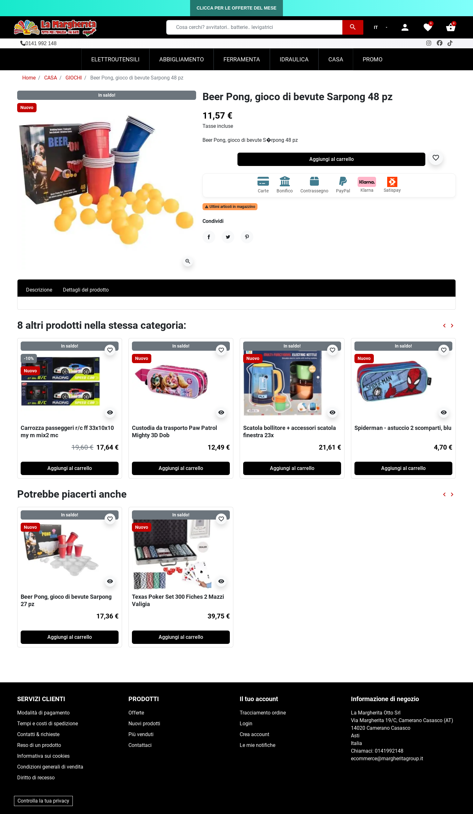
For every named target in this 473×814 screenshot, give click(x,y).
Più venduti (141, 734)
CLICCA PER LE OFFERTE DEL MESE (236, 7)
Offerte (136, 713)
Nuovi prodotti (144, 724)
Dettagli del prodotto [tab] (86, 290)
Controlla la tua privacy (43, 801)
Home (29, 78)
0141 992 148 (41, 43)
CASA (50, 78)
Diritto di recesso (36, 778)
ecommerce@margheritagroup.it (387, 758)
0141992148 (389, 751)
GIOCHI (73, 78)
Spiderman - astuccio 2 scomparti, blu (402, 427)
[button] (450, 27)
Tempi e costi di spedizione (47, 724)
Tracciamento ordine (263, 713)
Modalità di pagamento (43, 713)
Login (246, 724)
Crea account (254, 734)
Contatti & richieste (38, 734)
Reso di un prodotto (39, 745)
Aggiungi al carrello (331, 159)
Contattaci (140, 745)
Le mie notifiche (257, 745)
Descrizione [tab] (39, 290)
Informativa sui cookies (43, 756)
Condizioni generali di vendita (50, 767)
